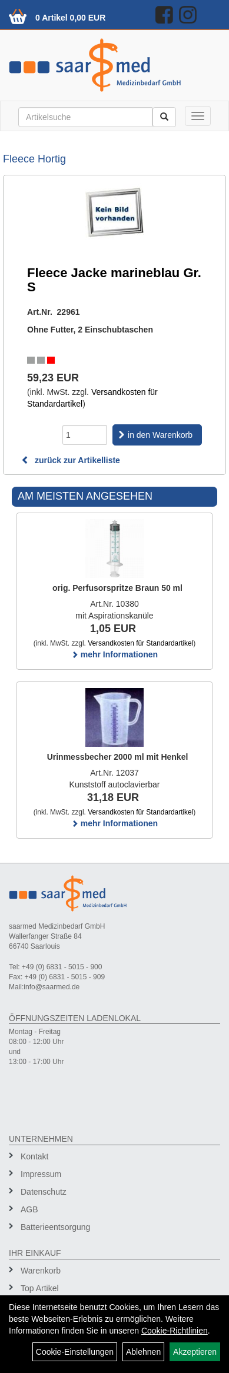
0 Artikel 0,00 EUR (70, 17)
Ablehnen (143, 1352)
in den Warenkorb (160, 435)
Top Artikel (40, 1288)
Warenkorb (41, 1270)
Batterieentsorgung (55, 1227)
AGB (29, 1209)
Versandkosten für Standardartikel (140, 643)
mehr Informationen (114, 654)
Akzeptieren (195, 1352)
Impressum (41, 1174)
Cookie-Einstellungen (75, 1352)
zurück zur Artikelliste (70, 460)
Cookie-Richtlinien (174, 1330)
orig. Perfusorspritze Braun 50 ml (117, 588)
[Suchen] (164, 117)
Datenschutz (44, 1191)
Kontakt (34, 1156)
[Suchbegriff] (85, 117)
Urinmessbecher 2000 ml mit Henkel (117, 757)
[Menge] (84, 435)
